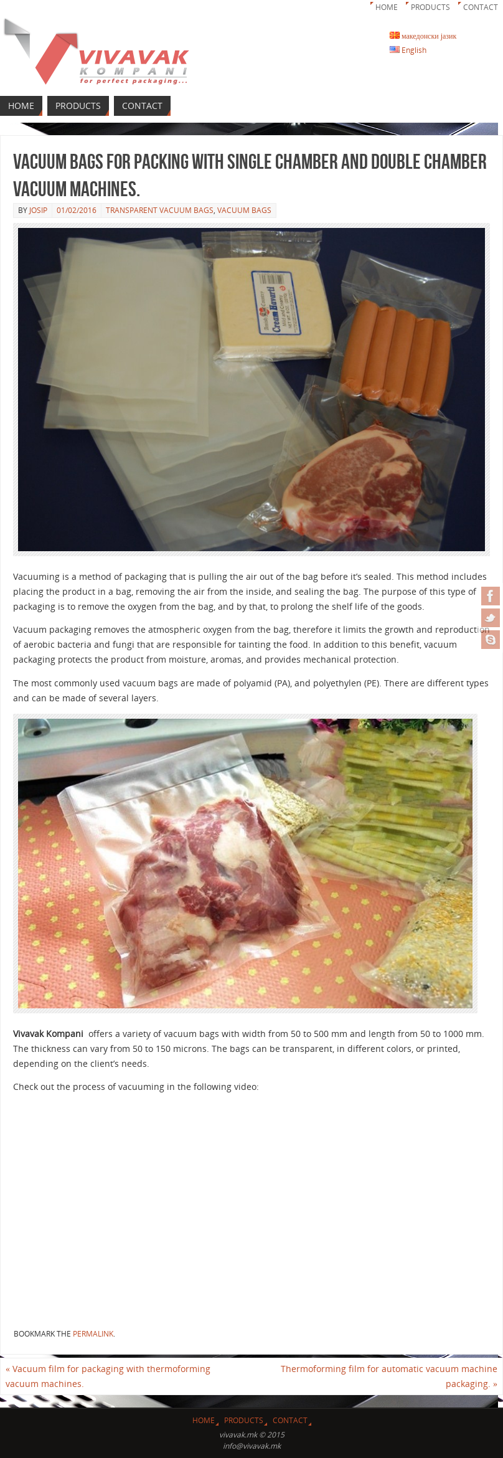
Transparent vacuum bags (160, 210)
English (408, 50)
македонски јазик (423, 36)
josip (38, 210)
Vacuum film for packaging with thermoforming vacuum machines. (108, 1376)
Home (386, 7)
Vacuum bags (244, 210)
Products (430, 7)
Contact (480, 7)
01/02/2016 (76, 210)
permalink (93, 1333)
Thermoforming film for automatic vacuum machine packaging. (389, 1376)
